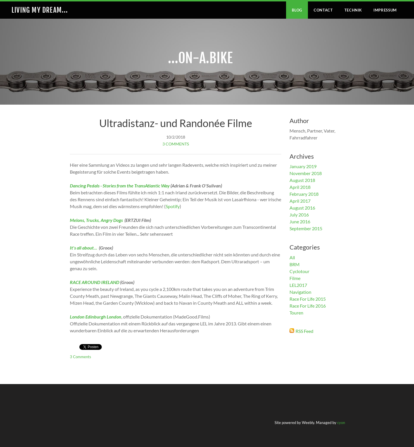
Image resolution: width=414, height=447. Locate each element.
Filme (295, 278)
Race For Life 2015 (308, 299)
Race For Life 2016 (308, 305)
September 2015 (306, 228)
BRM (295, 264)
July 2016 (299, 214)
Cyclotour (299, 271)
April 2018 (300, 187)
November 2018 (306, 173)
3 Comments (175, 143)
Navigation (300, 292)
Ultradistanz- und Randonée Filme (175, 123)
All (292, 257)
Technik (353, 10)
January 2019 (303, 166)
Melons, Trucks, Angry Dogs (96, 220)
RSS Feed (304, 331)
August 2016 (302, 207)
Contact (323, 10)
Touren (296, 312)
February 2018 (304, 194)
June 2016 (300, 221)
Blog (297, 10)
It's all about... (84, 247)
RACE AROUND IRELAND (94, 282)
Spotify (173, 206)
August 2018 (302, 180)
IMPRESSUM (385, 10)
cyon (341, 422)
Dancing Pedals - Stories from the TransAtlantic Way (120, 185)
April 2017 (300, 201)
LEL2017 (298, 285)
